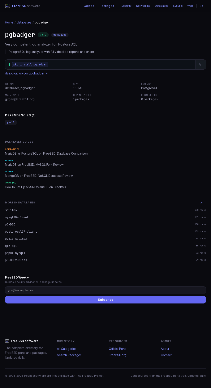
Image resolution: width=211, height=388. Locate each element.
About (165, 348)
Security (126, 5)
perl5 (10, 122)
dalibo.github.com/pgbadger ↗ (26, 73)
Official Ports (117, 348)
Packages (107, 6)
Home (9, 22)
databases (24, 22)
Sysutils (178, 5)
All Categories (66, 348)
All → (203, 202)
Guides (89, 6)
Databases (161, 5)
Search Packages (69, 355)
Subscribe (105, 299)
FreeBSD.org (117, 355)
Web (190, 5)
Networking (143, 5)
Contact (166, 355)
